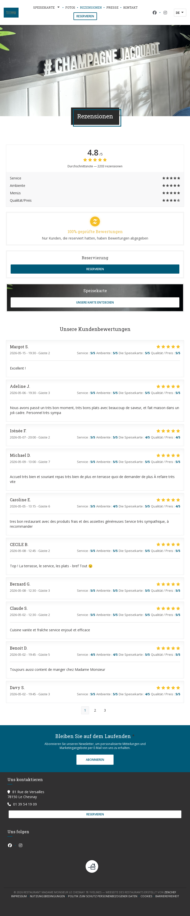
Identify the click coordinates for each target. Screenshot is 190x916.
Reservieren (85, 16)
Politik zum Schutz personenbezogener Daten (104, 896)
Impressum (20, 896)
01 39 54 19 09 (25, 804)
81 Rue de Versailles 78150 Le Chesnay (25, 794)
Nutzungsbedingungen (49, 896)
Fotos (70, 7)
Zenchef (170, 892)
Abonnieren (95, 760)
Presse (112, 7)
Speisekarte (47, 7)
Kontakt (130, 7)
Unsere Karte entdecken (95, 302)
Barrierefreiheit (167, 896)
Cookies (148, 896)
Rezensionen (91, 7)
